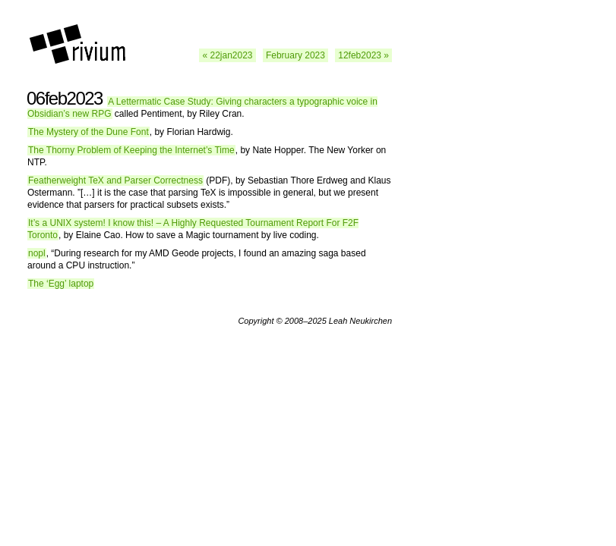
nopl (37, 253)
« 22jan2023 (227, 55)
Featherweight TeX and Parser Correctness (115, 180)
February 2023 (295, 55)
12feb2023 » (363, 55)
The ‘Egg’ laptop (60, 283)
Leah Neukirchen (360, 320)
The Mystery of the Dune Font (88, 132)
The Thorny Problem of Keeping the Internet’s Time (131, 150)
